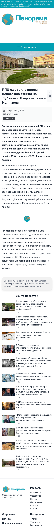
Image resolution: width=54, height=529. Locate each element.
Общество (9, 118)
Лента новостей (27, 295)
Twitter (33, 518)
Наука (33, 499)
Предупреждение (12, 523)
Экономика (36, 502)
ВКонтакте (36, 525)
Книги (33, 508)
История (6, 518)
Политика (35, 492)
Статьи (34, 505)
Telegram (35, 522)
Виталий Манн (10, 114)
